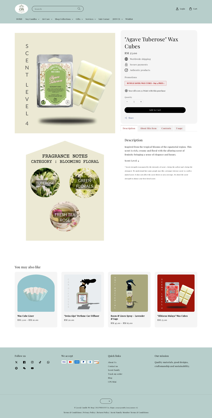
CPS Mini (112, 382)
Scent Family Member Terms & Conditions (130, 412)
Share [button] (129, 118)
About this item (148, 128)
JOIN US (116, 19)
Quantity (128, 97)
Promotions (131, 77)
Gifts (78, 19)
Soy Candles (31, 19)
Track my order (115, 374)
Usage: (179, 128)
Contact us (113, 366)
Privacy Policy (89, 412)
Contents (166, 128)
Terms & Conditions (73, 412)
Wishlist (129, 19)
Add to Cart (155, 110)
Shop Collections (63, 19)
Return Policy (103, 412)
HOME (19, 19)
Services (89, 19)
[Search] (79, 8)
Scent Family (114, 370)
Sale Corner (104, 19)
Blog (110, 378)
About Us (112, 362)
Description (129, 128)
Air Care (46, 19)
